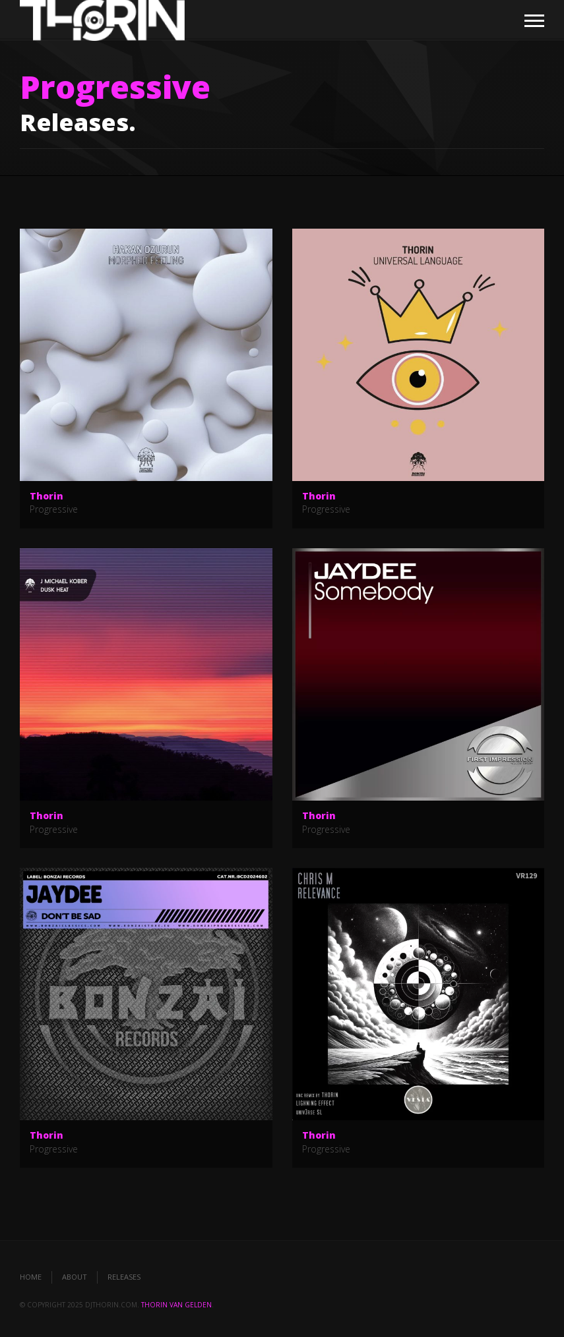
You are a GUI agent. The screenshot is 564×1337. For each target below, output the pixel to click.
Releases (124, 1277)
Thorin (46, 496)
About (74, 1277)
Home (31, 1277)
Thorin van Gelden (176, 1304)
